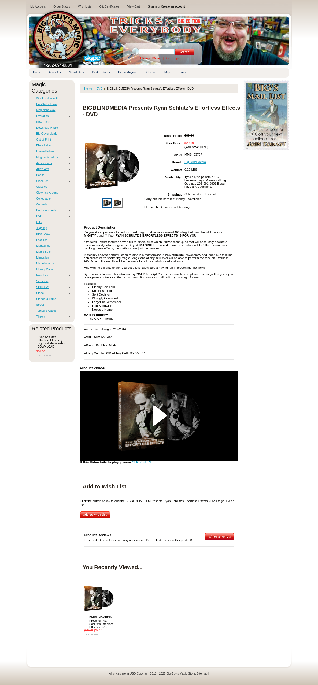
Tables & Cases (46, 310)
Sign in (152, 6)
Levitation (52, 116)
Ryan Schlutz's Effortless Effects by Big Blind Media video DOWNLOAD (51, 341)
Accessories (52, 163)
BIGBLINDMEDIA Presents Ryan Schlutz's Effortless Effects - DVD (101, 622)
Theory (52, 317)
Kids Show (43, 233)
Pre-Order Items (46, 104)
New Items (43, 121)
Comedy (41, 204)
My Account (37, 6)
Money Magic (45, 269)
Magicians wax (45, 110)
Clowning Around (47, 192)
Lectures (41, 239)
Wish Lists (84, 6)
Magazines (52, 246)
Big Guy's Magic (52, 134)
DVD (52, 216)
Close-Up (52, 181)
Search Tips (172, 58)
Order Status (61, 6)
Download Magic (52, 128)
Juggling (41, 228)
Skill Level (52, 287)
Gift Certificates (109, 6)
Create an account (173, 6)
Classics (41, 186)
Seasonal (42, 281)
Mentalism (43, 257)
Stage (52, 293)
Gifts (39, 222)
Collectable (43, 198)
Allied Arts (52, 169)
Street (40, 304)
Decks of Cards (52, 210)
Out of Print (43, 139)
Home (88, 88)
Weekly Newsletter (48, 98)
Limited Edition (45, 151)
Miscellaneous (45, 263)
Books (40, 174)
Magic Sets (43, 251)
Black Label (43, 145)
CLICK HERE (142, 462)
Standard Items (46, 298)
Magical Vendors (52, 157)
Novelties (52, 275)
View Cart (133, 6)
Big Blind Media (195, 162)
